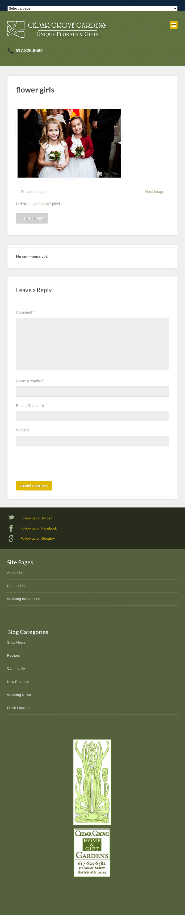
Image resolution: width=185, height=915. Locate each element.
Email (30, 406)
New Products (18, 682)
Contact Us (16, 586)
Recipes (13, 655)
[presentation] (56, 465)
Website (22, 430)
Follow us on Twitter (36, 518)
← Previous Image (31, 192)
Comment (25, 312)
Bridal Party (32, 218)
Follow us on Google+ (37, 538)
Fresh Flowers (18, 708)
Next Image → (157, 192)
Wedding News (19, 695)
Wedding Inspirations (23, 599)
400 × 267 (43, 204)
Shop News (16, 642)
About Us (14, 573)
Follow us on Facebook (38, 528)
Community (16, 668)
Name (30, 381)
